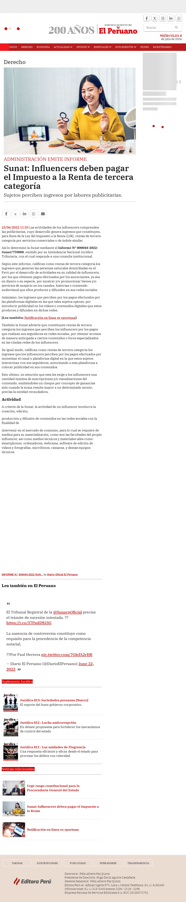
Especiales (102, 47)
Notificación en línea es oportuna (49, 318)
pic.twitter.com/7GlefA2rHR (66, 654)
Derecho (27, 47)
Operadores (108, 863)
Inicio (13, 47)
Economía (43, 47)
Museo (144, 47)
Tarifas (17, 863)
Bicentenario (162, 47)
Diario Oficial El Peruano (62, 574)
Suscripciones (47, 863)
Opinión (83, 47)
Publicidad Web (77, 863)
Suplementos (125, 47)
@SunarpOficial (67, 612)
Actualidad (63, 47)
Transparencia (139, 863)
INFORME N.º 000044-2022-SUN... (22, 574)
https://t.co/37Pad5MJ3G (29, 622)
